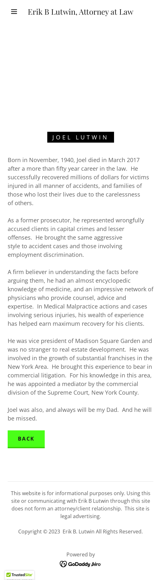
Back (26, 438)
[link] (80, 11)
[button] (15, 11)
